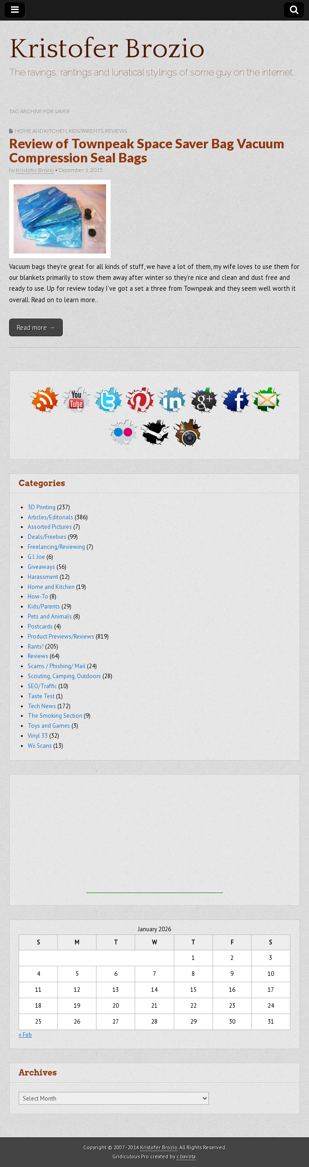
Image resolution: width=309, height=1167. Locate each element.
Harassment (43, 577)
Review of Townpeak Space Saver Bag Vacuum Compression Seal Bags (146, 151)
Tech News (42, 706)
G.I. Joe (36, 557)
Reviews (116, 131)
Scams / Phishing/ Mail (57, 666)
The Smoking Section (55, 716)
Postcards (40, 626)
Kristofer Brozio (107, 49)
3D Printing (42, 507)
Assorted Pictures (50, 527)
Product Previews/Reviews (61, 636)
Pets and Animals (50, 616)
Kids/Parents (86, 131)
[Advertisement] (154, 836)
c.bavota (186, 1156)
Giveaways (41, 567)
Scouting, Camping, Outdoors (64, 676)
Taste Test (41, 696)
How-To (38, 596)
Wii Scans (40, 746)
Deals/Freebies (47, 537)
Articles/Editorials (50, 517)
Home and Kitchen (41, 131)
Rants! (36, 646)
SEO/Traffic (42, 686)
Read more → (36, 327)
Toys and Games (49, 726)
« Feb (25, 1035)
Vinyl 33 (38, 736)
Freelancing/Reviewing (56, 547)
